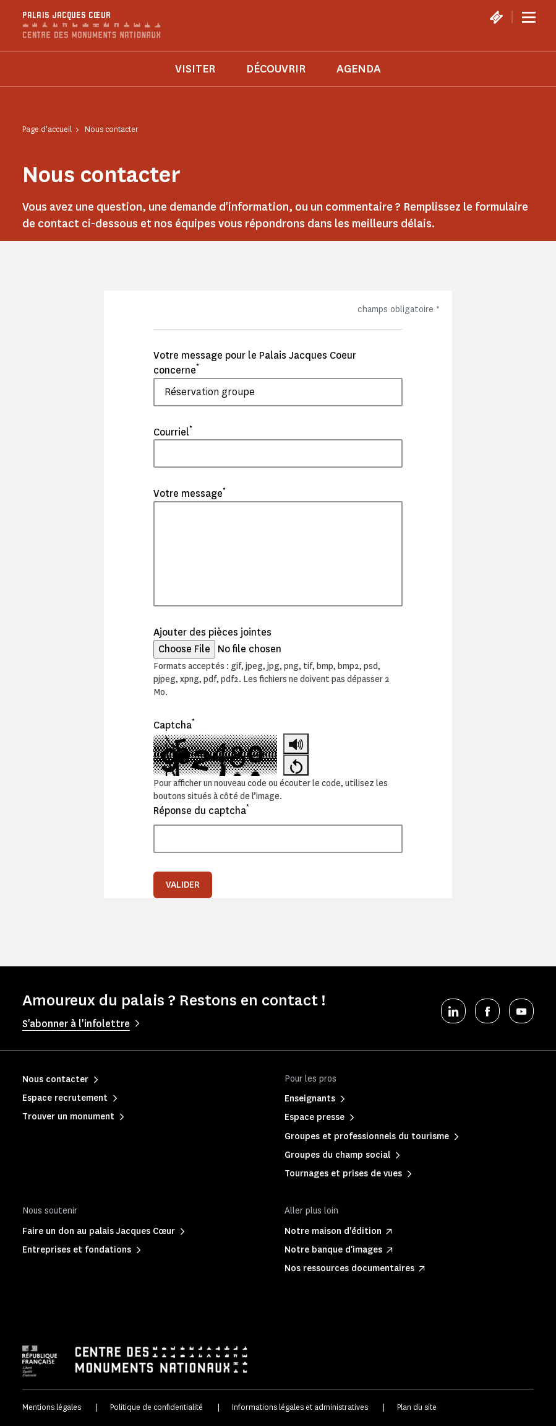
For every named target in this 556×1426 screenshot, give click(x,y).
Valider (183, 885)
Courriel (172, 432)
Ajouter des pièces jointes (212, 632)
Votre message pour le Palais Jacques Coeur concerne (254, 363)
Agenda (358, 68)
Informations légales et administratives (300, 1407)
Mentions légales (51, 1407)
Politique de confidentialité (156, 1407)
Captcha (174, 725)
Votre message (189, 493)
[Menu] (529, 17)
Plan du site (417, 1407)
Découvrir (276, 68)
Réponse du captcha (201, 810)
